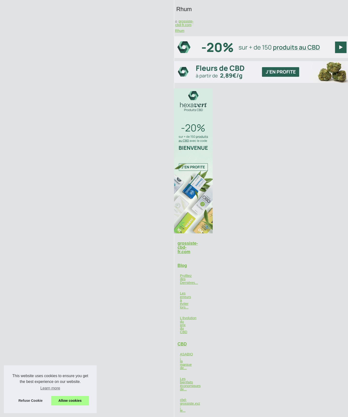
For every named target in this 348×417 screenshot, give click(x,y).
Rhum (146, 130)
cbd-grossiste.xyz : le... (52, 343)
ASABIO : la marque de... (54, 322)
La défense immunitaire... (54, 365)
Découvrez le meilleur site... (56, 354)
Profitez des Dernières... (53, 278)
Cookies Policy (114, 412)
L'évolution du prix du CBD (55, 299)
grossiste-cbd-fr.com (122, 130)
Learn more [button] (50, 388)
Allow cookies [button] (70, 401)
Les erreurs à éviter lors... (54, 289)
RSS (130, 412)
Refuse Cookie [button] (30, 401)
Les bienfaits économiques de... (59, 332)
